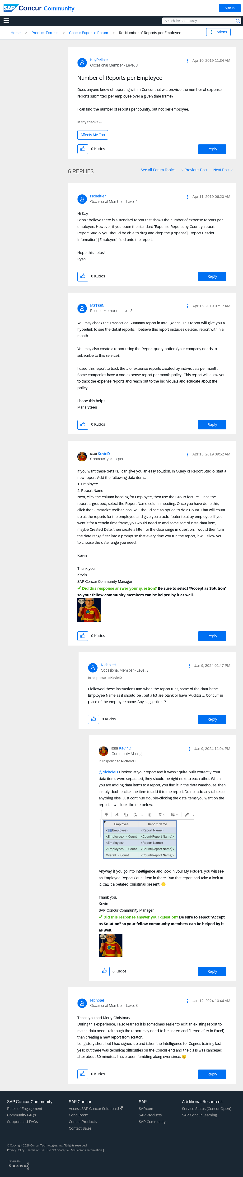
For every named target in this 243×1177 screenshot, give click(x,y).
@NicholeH (108, 772)
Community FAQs (21, 1115)
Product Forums (45, 33)
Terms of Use (36, 1150)
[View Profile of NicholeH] (108, 665)
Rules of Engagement (24, 1109)
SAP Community (152, 1122)
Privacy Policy (15, 1150)
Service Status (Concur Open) (206, 1109)
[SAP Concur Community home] (23, 8)
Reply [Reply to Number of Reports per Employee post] (212, 149)
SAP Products (150, 1115)
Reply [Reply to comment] (212, 276)
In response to (105, 678)
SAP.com (146, 1109)
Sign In (230, 8)
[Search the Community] (201, 21)
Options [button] (220, 32)
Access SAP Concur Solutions (96, 1109)
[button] (187, 61)
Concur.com (78, 1115)
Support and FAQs (22, 1122)
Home (16, 33)
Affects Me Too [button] (92, 135)
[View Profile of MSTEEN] (97, 305)
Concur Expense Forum (88, 33)
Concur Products (83, 1122)
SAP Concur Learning (199, 1115)
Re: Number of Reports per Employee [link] (150, 33)
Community (59, 8)
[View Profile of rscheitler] (98, 196)
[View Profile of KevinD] (104, 454)
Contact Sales (80, 1128)
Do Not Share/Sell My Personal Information (74, 1150)
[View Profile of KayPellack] (99, 60)
